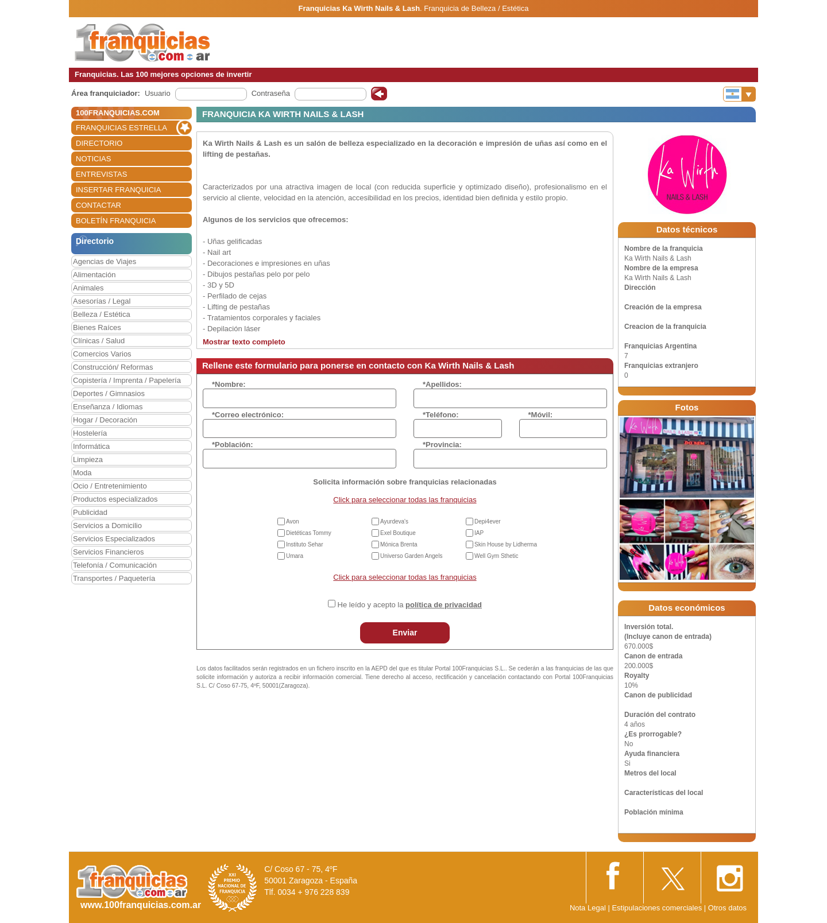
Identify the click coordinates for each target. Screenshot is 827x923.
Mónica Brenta (398, 544)
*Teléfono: (441, 414)
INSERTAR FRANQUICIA (118, 189)
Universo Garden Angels (411, 556)
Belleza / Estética (101, 314)
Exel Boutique (398, 533)
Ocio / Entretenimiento (110, 486)
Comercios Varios (102, 354)
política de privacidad (443, 604)
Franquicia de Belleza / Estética (476, 8)
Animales (88, 288)
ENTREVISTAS (101, 174)
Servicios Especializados (114, 538)
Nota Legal (588, 907)
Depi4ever (487, 521)
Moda (82, 472)
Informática (91, 446)
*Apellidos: (442, 384)
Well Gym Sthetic (496, 556)
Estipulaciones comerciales (658, 907)
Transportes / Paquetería (114, 578)
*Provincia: (442, 444)
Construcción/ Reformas (113, 367)
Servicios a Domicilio (107, 525)
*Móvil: (540, 414)
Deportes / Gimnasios (109, 393)
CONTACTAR (98, 205)
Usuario (158, 93)
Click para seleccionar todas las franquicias (404, 499)
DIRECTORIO (99, 143)
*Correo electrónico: (248, 414)
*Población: (232, 444)
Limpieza (88, 459)
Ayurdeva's (394, 521)
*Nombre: (229, 384)
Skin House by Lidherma (505, 544)
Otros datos (727, 907)
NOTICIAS (93, 158)
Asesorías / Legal (101, 301)
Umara (294, 556)
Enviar (405, 632)
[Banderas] (739, 94)
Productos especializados (115, 499)
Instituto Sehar (304, 544)
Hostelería (90, 433)
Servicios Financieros (108, 552)
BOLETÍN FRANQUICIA (116, 220)
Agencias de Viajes (104, 261)
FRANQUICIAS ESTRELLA (121, 127)
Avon (292, 521)
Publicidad (90, 512)
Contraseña (271, 93)
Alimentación (94, 274)
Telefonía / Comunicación (115, 565)
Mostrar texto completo (244, 342)
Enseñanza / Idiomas (107, 406)
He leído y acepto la (410, 604)
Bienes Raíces (97, 327)
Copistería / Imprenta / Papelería (127, 380)
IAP (479, 533)
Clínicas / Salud (99, 340)
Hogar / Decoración (105, 420)
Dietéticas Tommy (308, 533)
